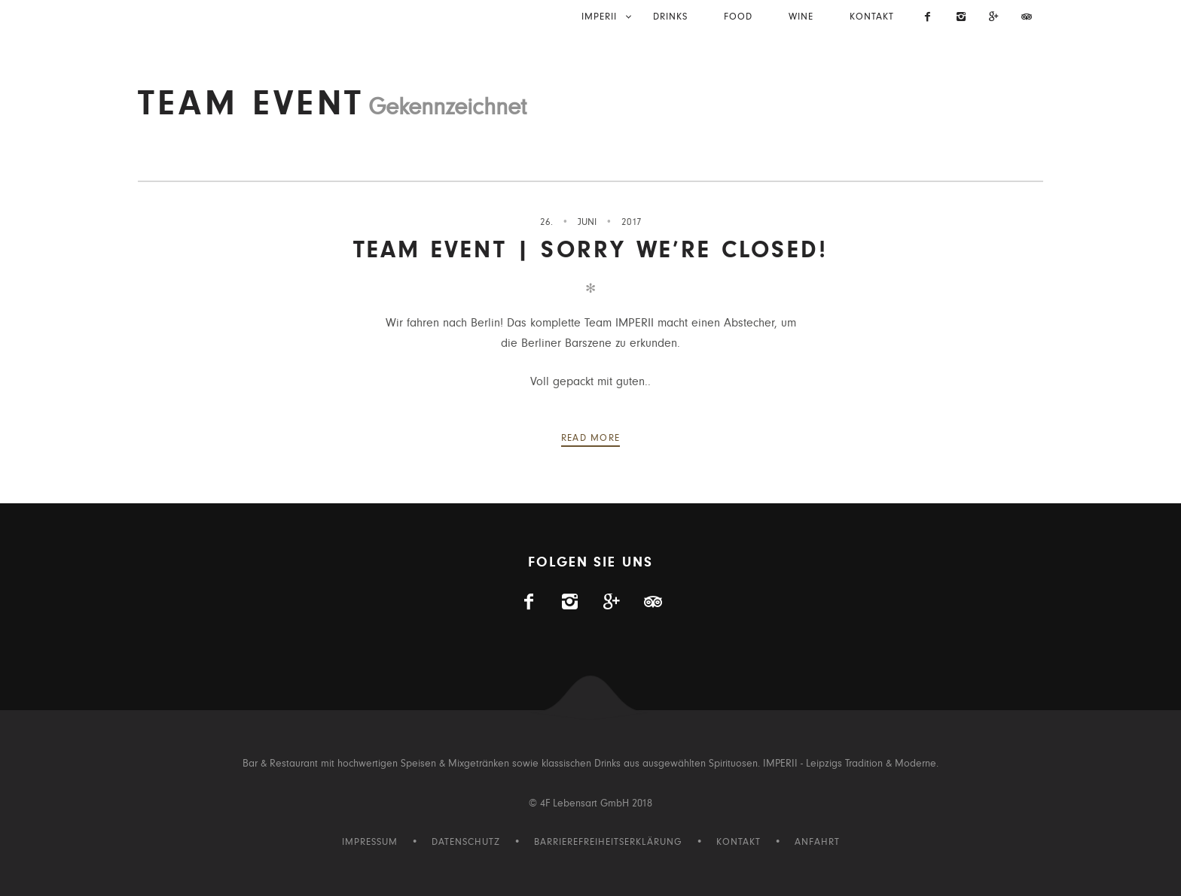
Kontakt (872, 17)
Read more (591, 438)
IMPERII (599, 17)
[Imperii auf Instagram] (961, 18)
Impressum (370, 842)
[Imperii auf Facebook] (928, 18)
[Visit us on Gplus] (994, 18)
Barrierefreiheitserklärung (608, 842)
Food (738, 17)
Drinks (670, 17)
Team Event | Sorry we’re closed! (590, 250)
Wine (801, 17)
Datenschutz (466, 842)
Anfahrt (817, 842)
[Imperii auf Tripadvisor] (1026, 18)
